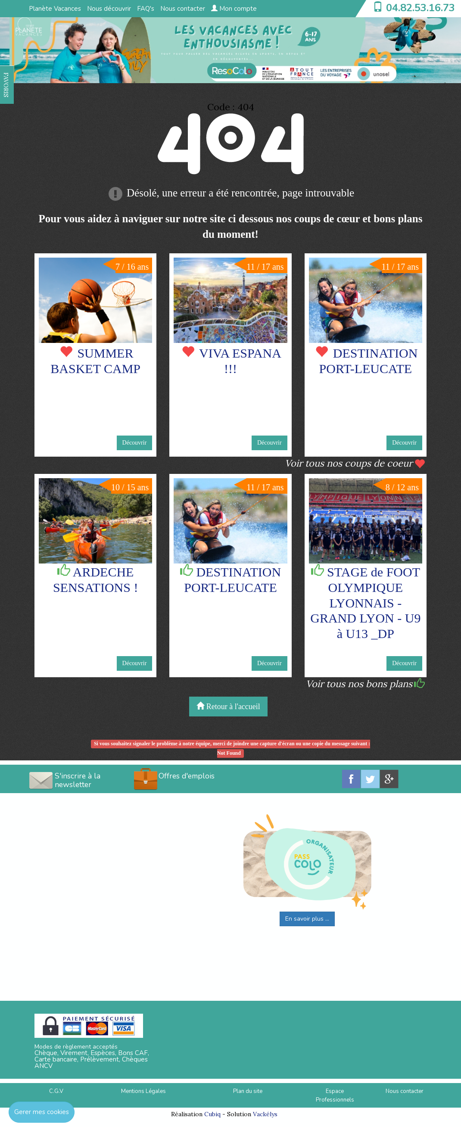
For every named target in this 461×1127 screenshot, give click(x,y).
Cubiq (212, 1114)
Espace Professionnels (335, 1095)
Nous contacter (182, 8)
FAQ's (145, 8)
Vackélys (265, 1114)
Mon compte (234, 8)
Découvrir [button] (134, 442)
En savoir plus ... (307, 919)
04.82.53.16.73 (420, 8)
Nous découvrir (109, 8)
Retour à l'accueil (228, 706)
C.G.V (56, 1091)
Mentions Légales (143, 1091)
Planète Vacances (55, 8)
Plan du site (247, 1091)
